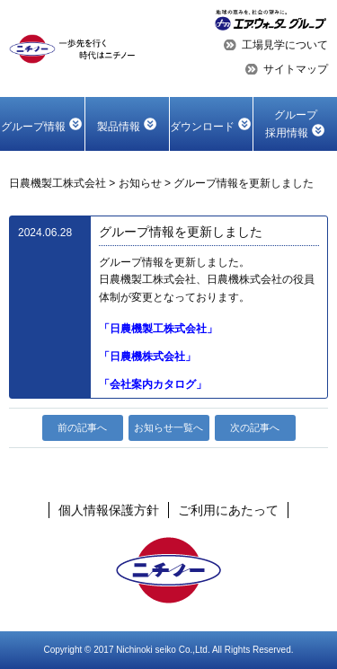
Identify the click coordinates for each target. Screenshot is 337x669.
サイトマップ (295, 69)
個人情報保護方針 (108, 510)
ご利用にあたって (228, 510)
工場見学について (285, 45)
